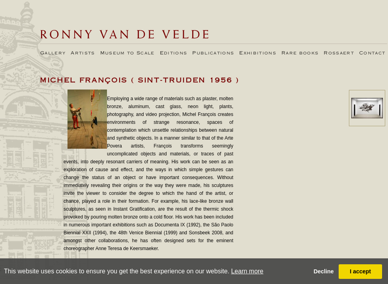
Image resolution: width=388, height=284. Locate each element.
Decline (323, 271)
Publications (213, 53)
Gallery (53, 53)
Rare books (300, 53)
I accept (360, 271)
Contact (372, 53)
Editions (173, 53)
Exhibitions (257, 53)
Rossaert (339, 53)
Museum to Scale (127, 53)
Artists (83, 53)
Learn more (247, 271)
